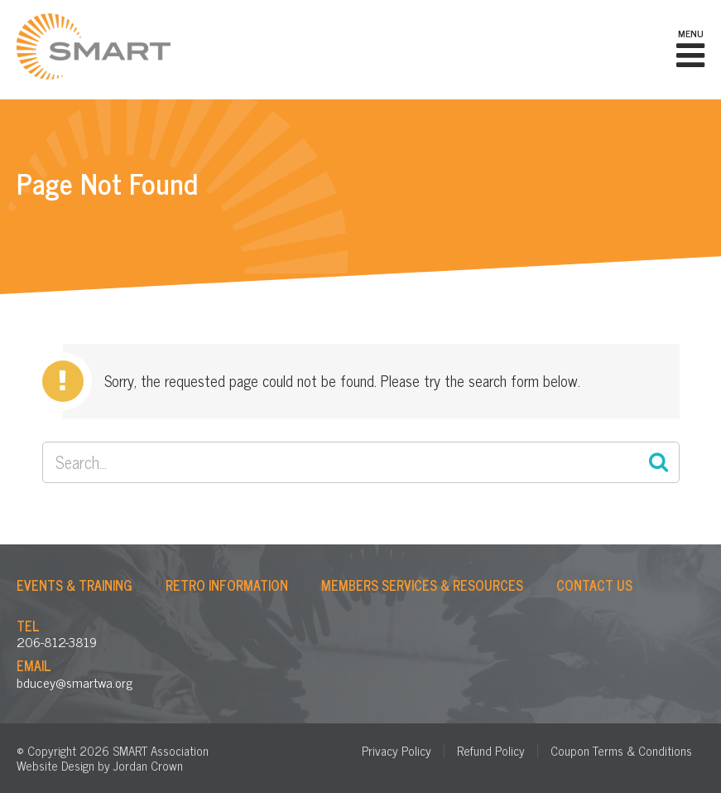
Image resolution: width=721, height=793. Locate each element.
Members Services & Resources (422, 585)
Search (659, 462)
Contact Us (594, 585)
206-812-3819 (57, 641)
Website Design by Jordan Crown (100, 765)
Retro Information (227, 585)
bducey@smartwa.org (74, 682)
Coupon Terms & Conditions (621, 750)
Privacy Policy (396, 750)
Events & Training (74, 585)
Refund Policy (491, 750)
